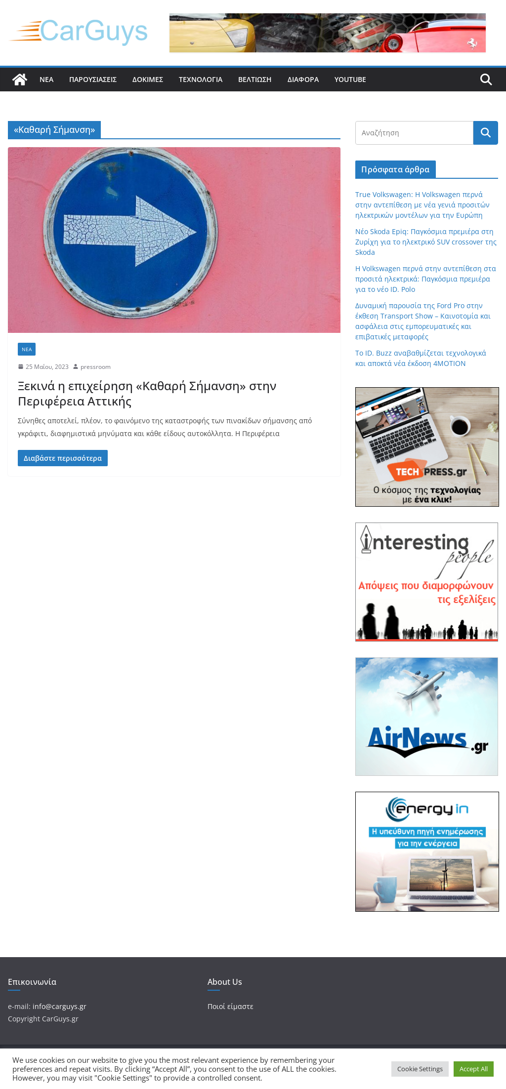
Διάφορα (303, 79)
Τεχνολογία (200, 79)
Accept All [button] (474, 1068)
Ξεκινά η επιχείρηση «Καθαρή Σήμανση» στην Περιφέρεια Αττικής (147, 393)
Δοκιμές (147, 79)
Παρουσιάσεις (93, 79)
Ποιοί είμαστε (230, 1006)
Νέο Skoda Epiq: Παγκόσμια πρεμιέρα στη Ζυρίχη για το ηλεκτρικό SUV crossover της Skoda (426, 242)
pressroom (96, 367)
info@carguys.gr (59, 1006)
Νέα (46, 79)
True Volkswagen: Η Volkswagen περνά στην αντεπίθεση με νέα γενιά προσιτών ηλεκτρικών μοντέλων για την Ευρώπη (422, 205)
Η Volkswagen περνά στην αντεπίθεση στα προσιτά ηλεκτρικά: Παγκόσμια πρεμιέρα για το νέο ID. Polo (425, 279)
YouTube (350, 79)
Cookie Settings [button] (420, 1068)
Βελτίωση (255, 79)
